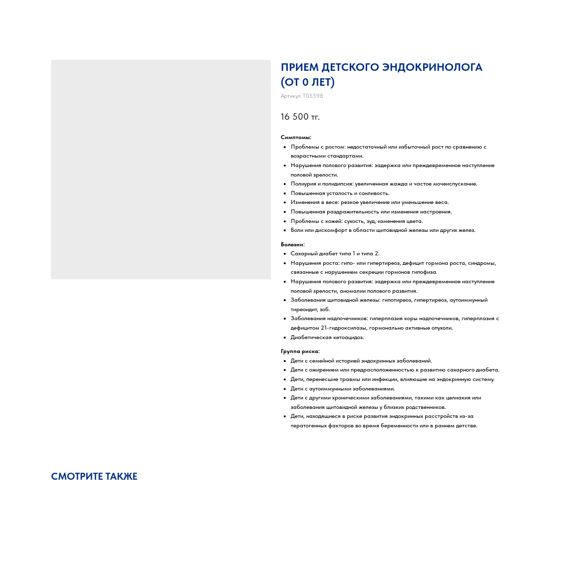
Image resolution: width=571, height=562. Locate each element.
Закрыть (28, 14)
